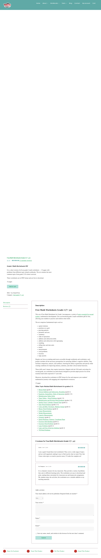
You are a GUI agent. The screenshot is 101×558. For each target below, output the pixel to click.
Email (37, 526)
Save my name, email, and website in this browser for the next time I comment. (60, 533)
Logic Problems (43, 426)
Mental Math (42, 390)
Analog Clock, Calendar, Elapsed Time (50, 402)
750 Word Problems (44, 430)
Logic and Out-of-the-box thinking (49, 428)
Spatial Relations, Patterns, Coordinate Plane (52, 419)
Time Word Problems (45, 404)
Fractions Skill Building (46, 421)
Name (37, 518)
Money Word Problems (45, 409)
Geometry (41, 417)
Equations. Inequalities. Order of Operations (52, 394)
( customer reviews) (25, 260)
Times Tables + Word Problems (48, 398)
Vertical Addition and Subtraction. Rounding (52, 392)
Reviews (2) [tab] (6, 306)
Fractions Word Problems (46, 424)
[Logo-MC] (7, 2)
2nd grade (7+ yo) (18, 295)
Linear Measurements (45, 411)
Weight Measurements (45, 413)
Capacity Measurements (46, 415)
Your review (39, 502)
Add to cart (12, 286)
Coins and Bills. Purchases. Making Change (51, 407)
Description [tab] (6, 302)
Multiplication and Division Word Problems (51, 400)
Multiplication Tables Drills (47, 396)
